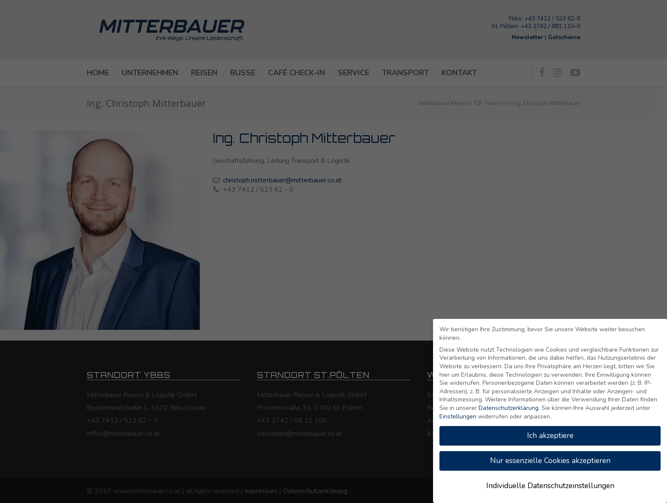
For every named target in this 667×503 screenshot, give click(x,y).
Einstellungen (457, 416)
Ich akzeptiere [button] (550, 435)
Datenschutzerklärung (509, 408)
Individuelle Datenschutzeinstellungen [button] (550, 485)
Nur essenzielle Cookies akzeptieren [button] (550, 460)
